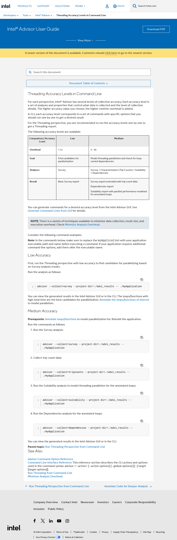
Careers (117, 479)
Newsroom (87, 479)
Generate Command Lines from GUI (50, 211)
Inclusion (39, 485)
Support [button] (43, 6)
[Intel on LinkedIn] (51, 498)
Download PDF (156, 29)
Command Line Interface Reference (50, 439)
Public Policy (56, 485)
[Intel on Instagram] (67, 498)
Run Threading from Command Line (50, 449)
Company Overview (46, 479)
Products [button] (25, 6)
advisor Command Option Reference (50, 435)
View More (86, 40)
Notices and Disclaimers (59, 524)
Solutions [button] (62, 6)
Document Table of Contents (87, 83)
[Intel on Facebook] (35, 498)
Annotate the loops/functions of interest (124, 295)
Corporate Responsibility (140, 479)
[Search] (135, 6)
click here (111, 53)
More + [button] (80, 6)
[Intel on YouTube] (59, 498)
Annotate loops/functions (60, 314)
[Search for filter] (88, 72)
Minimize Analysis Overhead (82, 224)
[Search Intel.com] (157, 6)
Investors (103, 479)
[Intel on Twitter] (43, 498)
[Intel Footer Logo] (14, 504)
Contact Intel (69, 479)
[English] (118, 6)
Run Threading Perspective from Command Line (75, 423)
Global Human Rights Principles (74, 527)
